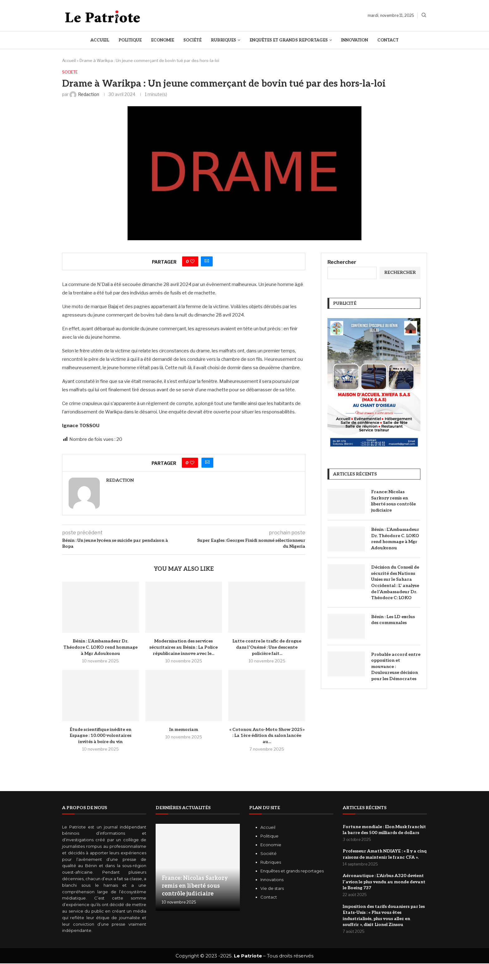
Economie (162, 40)
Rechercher (341, 262)
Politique (130, 40)
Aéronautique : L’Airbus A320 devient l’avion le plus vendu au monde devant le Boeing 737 (384, 882)
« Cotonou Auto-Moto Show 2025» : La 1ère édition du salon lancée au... (267, 736)
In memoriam (183, 730)
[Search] (424, 15)
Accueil (99, 40)
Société (192, 40)
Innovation (354, 40)
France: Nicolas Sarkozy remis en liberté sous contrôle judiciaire (393, 501)
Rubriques (223, 40)
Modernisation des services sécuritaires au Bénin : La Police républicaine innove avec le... (183, 647)
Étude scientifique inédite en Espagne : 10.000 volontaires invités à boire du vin (100, 736)
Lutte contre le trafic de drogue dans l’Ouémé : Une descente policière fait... (266, 647)
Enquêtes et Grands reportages (288, 40)
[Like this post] (192, 262)
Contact (388, 40)
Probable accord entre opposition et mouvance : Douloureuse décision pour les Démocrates (395, 667)
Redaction (120, 480)
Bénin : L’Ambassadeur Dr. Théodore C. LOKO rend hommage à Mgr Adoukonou (100, 647)
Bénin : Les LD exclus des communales (393, 620)
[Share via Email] (207, 262)
